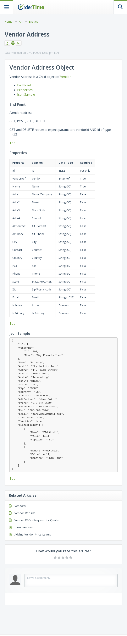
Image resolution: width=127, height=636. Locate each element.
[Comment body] (71, 580)
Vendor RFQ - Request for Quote (36, 520)
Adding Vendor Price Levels (32, 534)
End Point (24, 85)
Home (8, 21)
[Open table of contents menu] (6, 7)
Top (12, 143)
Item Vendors (23, 527)
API (21, 21)
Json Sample (26, 94)
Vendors (20, 506)
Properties (25, 90)
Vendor (65, 77)
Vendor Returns (25, 513)
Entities (33, 21)
